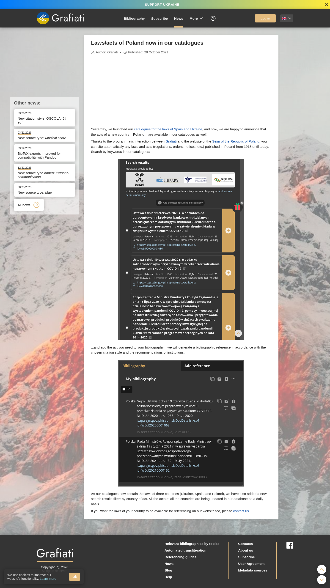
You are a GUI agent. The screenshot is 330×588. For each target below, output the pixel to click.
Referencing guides (180, 557)
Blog (168, 570)
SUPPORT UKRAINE (162, 4)
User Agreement (251, 564)
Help (168, 577)
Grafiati (112, 52)
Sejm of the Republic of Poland (235, 141)
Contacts (245, 544)
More (197, 18)
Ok (74, 577)
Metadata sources (252, 570)
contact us (241, 511)
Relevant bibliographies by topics (192, 544)
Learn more (48, 578)
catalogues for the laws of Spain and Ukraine (168, 129)
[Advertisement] (301, 103)
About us (245, 550)
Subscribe (159, 18)
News (178, 18)
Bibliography (134, 18)
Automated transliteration (185, 550)
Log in (265, 18)
